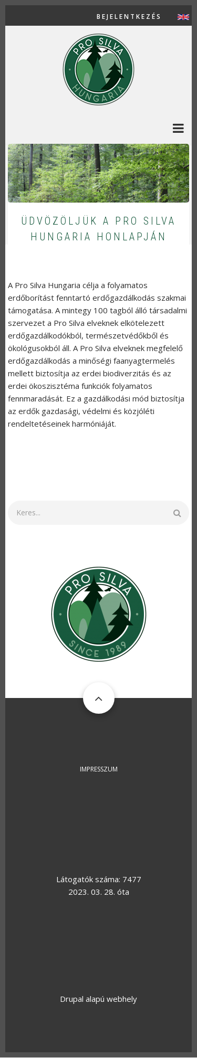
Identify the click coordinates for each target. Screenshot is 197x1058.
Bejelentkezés (129, 16)
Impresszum (99, 769)
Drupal (72, 998)
